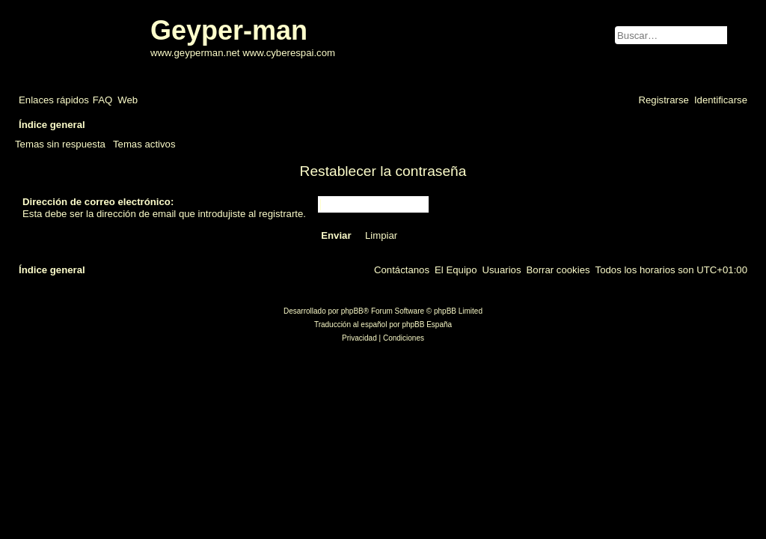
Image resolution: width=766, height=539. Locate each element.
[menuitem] (102, 100)
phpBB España (427, 324)
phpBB (352, 311)
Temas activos (144, 144)
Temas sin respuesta (60, 144)
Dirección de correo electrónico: (98, 201)
